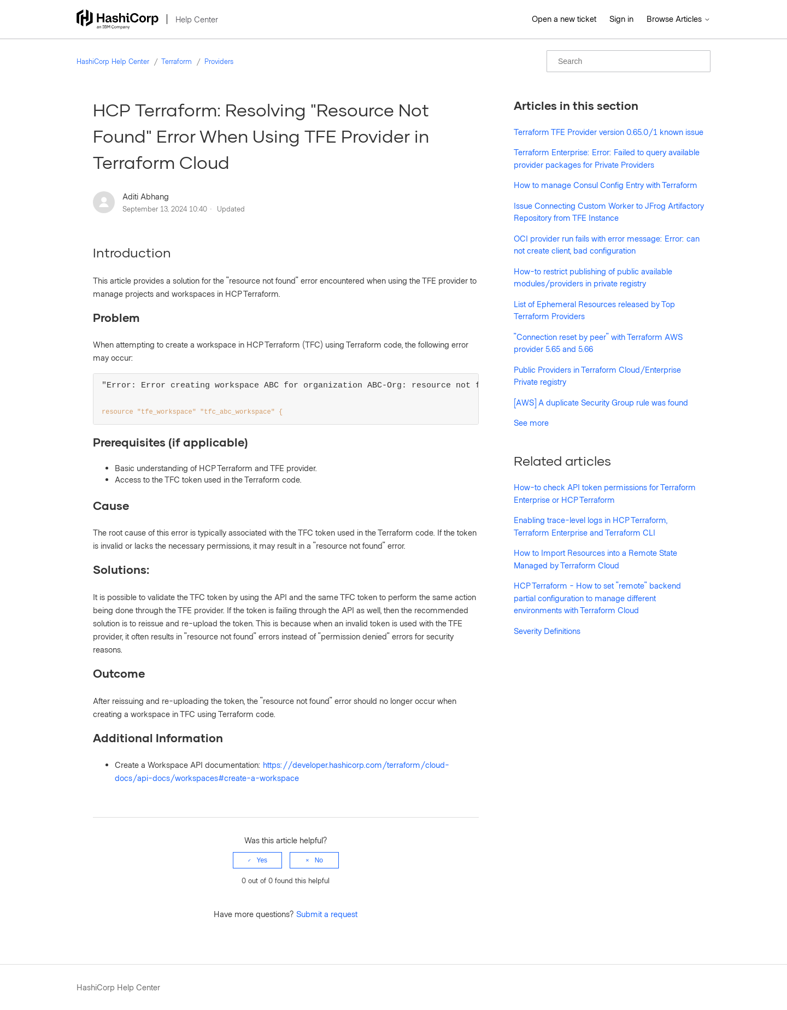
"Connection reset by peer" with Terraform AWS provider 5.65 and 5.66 (598, 343)
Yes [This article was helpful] (262, 861)
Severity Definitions (547, 631)
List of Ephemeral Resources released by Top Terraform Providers (594, 310)
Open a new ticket (564, 19)
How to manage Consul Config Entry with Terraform (605, 185)
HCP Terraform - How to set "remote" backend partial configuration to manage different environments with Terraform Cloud (597, 597)
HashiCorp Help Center (113, 61)
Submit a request (326, 914)
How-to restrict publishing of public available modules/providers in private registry (593, 277)
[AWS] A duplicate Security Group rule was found (601, 402)
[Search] (628, 61)
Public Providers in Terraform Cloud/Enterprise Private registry (597, 376)
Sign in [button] (621, 19)
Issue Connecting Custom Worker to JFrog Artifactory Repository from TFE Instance (609, 212)
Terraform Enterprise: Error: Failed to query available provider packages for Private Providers (607, 158)
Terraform (176, 61)
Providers (218, 61)
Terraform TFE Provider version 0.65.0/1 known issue (608, 132)
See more (531, 422)
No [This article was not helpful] (319, 861)
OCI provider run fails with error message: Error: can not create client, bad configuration (607, 244)
